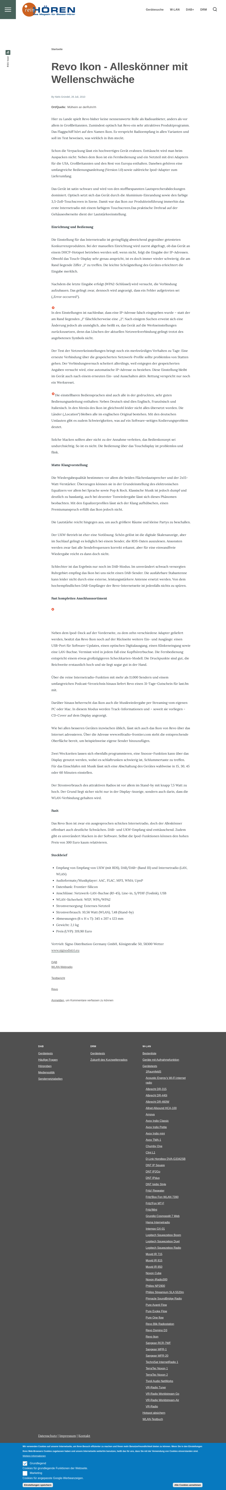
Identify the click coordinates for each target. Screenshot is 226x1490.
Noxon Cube (153, 1273)
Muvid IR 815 (154, 1260)
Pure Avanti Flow (156, 1305)
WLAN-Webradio (62, 967)
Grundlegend (38, 1463)
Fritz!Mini (151, 1209)
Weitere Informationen (34, 1456)
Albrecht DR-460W (157, 1101)
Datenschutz (47, 1436)
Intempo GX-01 (155, 1228)
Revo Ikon (152, 1336)
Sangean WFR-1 (156, 1349)
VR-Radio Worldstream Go (162, 1393)
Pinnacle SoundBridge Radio (164, 1298)
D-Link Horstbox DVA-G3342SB (166, 1159)
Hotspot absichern (153, 1413)
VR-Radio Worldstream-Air (162, 1400)
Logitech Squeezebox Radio (163, 1247)
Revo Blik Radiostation (160, 1324)
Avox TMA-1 (153, 1140)
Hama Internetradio (158, 1222)
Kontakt (84, 1436)
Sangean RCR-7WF (158, 1343)
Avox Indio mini (155, 1133)
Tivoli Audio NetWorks (159, 1381)
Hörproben (45, 1066)
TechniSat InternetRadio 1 (162, 1362)
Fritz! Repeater (155, 1190)
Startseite (57, 49)
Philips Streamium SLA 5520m (165, 1292)
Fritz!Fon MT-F (155, 1203)
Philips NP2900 (155, 1286)
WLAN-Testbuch (152, 1419)
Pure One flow (154, 1317)
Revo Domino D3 (156, 1330)
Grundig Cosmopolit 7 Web (163, 1216)
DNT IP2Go (153, 1171)
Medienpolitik (46, 1072)
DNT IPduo (153, 1178)
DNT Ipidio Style (156, 1184)
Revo (54, 989)
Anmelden (57, 1000)
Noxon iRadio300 (156, 1279)
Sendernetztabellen (50, 1079)
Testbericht (58, 978)
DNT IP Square (155, 1165)
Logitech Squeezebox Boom (163, 1235)
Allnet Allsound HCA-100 (161, 1108)
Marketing (36, 1472)
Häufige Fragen (48, 1059)
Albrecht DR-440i (156, 1095)
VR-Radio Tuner (156, 1387)
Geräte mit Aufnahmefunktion (160, 1059)
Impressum (67, 1436)
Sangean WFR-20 (157, 1355)
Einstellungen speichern (37, 1485)
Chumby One (154, 1146)
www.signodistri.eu (65, 950)
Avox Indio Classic (157, 1120)
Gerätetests (45, 1053)
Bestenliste (149, 1053)
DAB (54, 962)
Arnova (150, 1114)
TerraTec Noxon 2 (157, 1374)
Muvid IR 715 (154, 1254)
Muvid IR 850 (154, 1267)
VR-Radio (152, 1406)
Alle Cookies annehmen (187, 1485)
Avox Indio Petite (156, 1127)
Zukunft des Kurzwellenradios (108, 1059)
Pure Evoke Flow (156, 1311)
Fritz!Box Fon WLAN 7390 (162, 1197)
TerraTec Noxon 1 (157, 1368)
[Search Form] (215, 22)
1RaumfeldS (153, 1071)
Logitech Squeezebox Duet (163, 1241)
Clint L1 (150, 1152)
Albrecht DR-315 (156, 1089)
